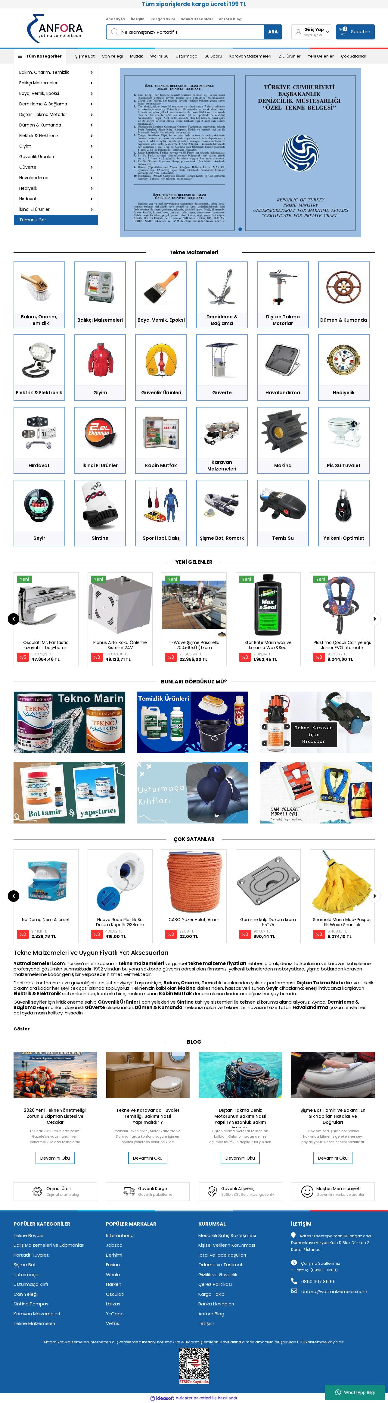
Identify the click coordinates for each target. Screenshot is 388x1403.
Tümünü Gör (32, 220)
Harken (113, 1284)
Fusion (113, 1264)
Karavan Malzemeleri (250, 56)
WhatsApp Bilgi (355, 1392)
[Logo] (55, 28)
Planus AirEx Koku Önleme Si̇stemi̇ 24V (120, 645)
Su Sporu (213, 56)
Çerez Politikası (215, 1284)
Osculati (115, 1294)
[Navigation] (40, 56)
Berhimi (114, 1255)
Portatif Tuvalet (31, 1255)
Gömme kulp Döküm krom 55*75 (268, 922)
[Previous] (14, 619)
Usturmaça (186, 56)
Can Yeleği (112, 56)
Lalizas (113, 1304)
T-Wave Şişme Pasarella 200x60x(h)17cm (194, 645)
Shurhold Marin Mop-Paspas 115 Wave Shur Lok (342, 922)
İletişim (137, 19)
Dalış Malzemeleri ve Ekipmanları (49, 1245)
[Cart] (355, 31)
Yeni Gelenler (321, 56)
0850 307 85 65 (313, 1281)
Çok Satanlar (353, 56)
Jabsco (114, 1245)
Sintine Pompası (31, 1304)
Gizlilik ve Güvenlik (217, 1274)
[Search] (194, 31)
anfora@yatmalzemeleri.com (329, 1291)
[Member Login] (311, 32)
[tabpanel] (240, 152)
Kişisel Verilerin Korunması (226, 1245)
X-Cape (115, 1314)
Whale (113, 1274)
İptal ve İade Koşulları (222, 1255)
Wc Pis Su (159, 56)
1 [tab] (240, 229)
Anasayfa (115, 19)
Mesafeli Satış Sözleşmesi (227, 1235)
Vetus (112, 1323)
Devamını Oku (55, 1158)
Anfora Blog (230, 19)
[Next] (375, 619)
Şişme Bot (85, 56)
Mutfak (136, 56)
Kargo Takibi (163, 19)
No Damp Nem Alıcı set (46, 920)
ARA (273, 32)
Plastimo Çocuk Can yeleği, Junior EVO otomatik (342, 645)
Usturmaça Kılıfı (31, 1284)
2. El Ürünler (289, 56)
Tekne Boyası (28, 1235)
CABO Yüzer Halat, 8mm (194, 920)
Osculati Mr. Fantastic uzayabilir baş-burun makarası (46, 647)
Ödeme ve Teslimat (220, 1264)
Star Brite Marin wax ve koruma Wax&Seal (268, 645)
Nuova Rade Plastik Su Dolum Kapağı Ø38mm (120, 922)
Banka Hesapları (197, 19)
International (120, 1235)
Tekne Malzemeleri (34, 1323)
